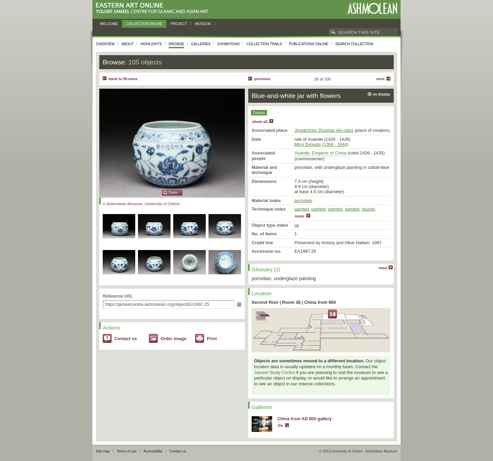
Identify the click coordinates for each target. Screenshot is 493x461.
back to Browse (123, 79)
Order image (173, 338)
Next (380, 79)
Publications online (308, 44)
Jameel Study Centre (274, 372)
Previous (262, 79)
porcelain (303, 200)
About (128, 44)
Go (280, 425)
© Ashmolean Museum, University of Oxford (141, 204)
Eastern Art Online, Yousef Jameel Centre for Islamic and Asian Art (154, 8)
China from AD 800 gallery (304, 418)
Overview (105, 44)
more (299, 216)
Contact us (125, 338)
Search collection (354, 44)
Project (178, 24)
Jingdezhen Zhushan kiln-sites (323, 130)
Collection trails (264, 44)
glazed (368, 209)
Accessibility (153, 451)
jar (296, 225)
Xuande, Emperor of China (320, 152)
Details (259, 113)
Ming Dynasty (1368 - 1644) (321, 144)
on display (381, 94)
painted (301, 209)
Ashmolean (372, 8)
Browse (177, 44)
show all (259, 122)
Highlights (151, 44)
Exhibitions (228, 44)
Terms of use (126, 451)
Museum (203, 24)
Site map (103, 451)
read (383, 268)
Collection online (144, 24)
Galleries (201, 44)
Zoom (173, 193)
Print (212, 338)
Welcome (109, 24)
